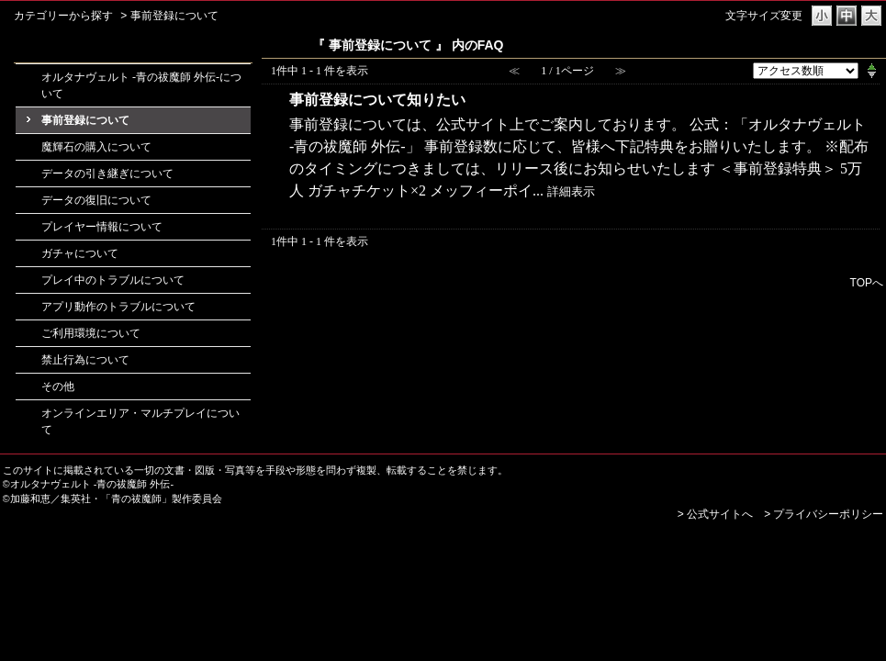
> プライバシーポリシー (823, 514)
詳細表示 (571, 191)
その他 (57, 386)
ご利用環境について (90, 333)
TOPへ (866, 282)
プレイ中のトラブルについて (113, 280)
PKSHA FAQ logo (835, 543)
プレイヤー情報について (102, 226)
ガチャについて (79, 253)
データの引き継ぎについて (107, 173)
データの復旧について (96, 200)
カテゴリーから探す (63, 15)
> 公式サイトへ (715, 514)
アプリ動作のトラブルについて (118, 306)
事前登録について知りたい (377, 99)
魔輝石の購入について (96, 146)
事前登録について (85, 120)
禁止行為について (85, 359)
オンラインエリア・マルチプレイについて (140, 421)
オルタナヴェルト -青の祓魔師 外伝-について (141, 85)
